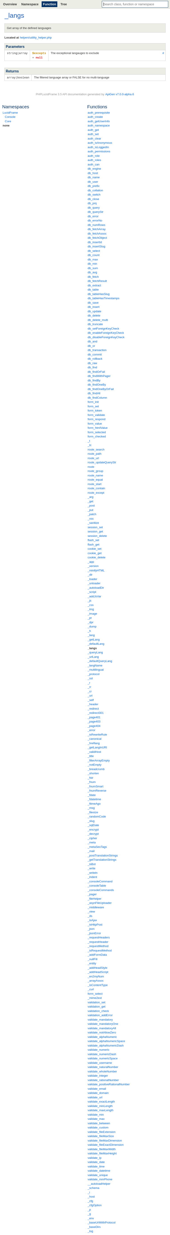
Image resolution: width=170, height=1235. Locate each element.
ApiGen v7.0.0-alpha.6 (119, 93)
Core (8, 120)
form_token (95, 410)
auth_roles (94, 159)
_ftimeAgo (94, 803)
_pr (90, 617)
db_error (93, 215)
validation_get (96, 1006)
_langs (92, 647)
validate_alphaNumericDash (106, 1045)
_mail (91, 850)
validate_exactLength (101, 1101)
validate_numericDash (102, 1053)
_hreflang (94, 742)
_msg (91, 807)
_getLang (94, 639)
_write (91, 867)
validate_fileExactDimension (106, 1144)
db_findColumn (97, 397)
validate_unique (98, 1174)
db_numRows (96, 224)
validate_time (96, 1165)
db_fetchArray (97, 228)
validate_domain (98, 1092)
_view (91, 911)
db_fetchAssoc (97, 233)
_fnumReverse (97, 790)
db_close (93, 198)
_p (89, 1209)
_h (89, 630)
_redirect (93, 708)
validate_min (96, 1114)
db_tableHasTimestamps (103, 297)
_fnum (92, 781)
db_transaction (97, 349)
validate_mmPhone (100, 1178)
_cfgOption (95, 1204)
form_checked (97, 435)
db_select (94, 250)
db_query (94, 207)
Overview (10, 4)
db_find (92, 366)
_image (92, 613)
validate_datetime (99, 1170)
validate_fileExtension (102, 1131)
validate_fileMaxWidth (102, 1148)
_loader (92, 578)
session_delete (97, 535)
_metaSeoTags (97, 846)
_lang (91, 634)
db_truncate (95, 323)
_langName (95, 664)
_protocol (93, 673)
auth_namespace (99, 124)
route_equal (95, 479)
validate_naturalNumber (103, 1066)
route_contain (96, 487)
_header (93, 703)
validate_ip (94, 1157)
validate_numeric (98, 1049)
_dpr (90, 621)
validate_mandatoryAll (102, 1027)
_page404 (94, 725)
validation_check (98, 1010)
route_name (95, 474)
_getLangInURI (97, 746)
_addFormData (97, 954)
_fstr (90, 777)
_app (91, 561)
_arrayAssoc (96, 980)
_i (89, 1191)
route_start (94, 483)
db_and (92, 340)
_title (91, 755)
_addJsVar (94, 595)
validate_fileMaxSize (101, 1135)
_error (91, 729)
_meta (92, 841)
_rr (89, 686)
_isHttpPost (95, 924)
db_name (94, 176)
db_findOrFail (96, 371)
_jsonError (94, 932)
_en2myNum (96, 975)
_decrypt (93, 833)
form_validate (96, 414)
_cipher (92, 837)
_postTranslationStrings (103, 854)
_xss (91, 518)
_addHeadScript (98, 971)
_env (91, 1217)
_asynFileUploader (100, 902)
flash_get (93, 544)
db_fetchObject (97, 237)
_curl (91, 988)
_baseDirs (94, 1226)
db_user (93, 181)
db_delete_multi (98, 319)
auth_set (93, 133)
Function (49, 4)
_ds (90, 915)
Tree (63, 4)
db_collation (95, 189)
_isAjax (92, 919)
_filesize (93, 811)
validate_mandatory (100, 1019)
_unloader (94, 582)
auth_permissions (99, 150)
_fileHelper (94, 898)
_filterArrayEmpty (99, 759)
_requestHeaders (99, 936)
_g (89, 1213)
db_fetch (93, 276)
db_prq (92, 202)
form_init (93, 401)
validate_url (95, 1096)
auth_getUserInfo (99, 120)
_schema (93, 1187)
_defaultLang (96, 643)
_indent (92, 876)
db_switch (94, 194)
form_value (95, 423)
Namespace (30, 4)
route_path (94, 453)
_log (90, 1230)
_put (90, 509)
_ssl (90, 677)
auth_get (93, 129)
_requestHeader (98, 941)
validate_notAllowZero (102, 1031)
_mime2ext (95, 997)
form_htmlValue (98, 427)
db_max (93, 258)
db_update (94, 310)
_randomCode (97, 816)
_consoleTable (97, 885)
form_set (93, 405)
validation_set (96, 1001)
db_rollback (95, 358)
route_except (96, 492)
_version (93, 565)
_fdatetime (94, 798)
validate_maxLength (100, 1109)
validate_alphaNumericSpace (106, 1040)
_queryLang (95, 651)
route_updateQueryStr (102, 461)
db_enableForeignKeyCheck (106, 332)
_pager (92, 893)
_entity (92, 962)
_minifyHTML (96, 569)
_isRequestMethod (100, 949)
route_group (95, 470)
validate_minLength (100, 1105)
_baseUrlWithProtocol (102, 1221)
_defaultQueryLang (100, 660)
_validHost (94, 751)
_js (89, 600)
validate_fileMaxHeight (102, 1152)
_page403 (94, 720)
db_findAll (94, 392)
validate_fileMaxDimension (105, 1140)
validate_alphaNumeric (102, 1036)
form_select (95, 993)
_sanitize (93, 522)
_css (91, 604)
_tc (89, 444)
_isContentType (98, 984)
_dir (90, 574)
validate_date (96, 1161)
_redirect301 (96, 712)
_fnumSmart (95, 785)
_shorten (93, 772)
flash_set (93, 539)
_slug (91, 820)
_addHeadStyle (97, 967)
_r (89, 682)
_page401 (94, 716)
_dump (92, 625)
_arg (90, 496)
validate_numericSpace (103, 1057)
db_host (93, 172)
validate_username (100, 1062)
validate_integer (98, 1075)
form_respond (96, 418)
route (91, 466)
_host (91, 1196)
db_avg (92, 271)
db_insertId (95, 241)
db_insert (93, 306)
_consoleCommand (100, 880)
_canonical (94, 738)
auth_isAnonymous (100, 142)
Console (10, 116)
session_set (95, 526)
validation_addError (100, 1014)
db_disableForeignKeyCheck (106, 336)
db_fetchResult (97, 280)
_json (91, 928)
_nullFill (92, 958)
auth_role (94, 155)
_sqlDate (93, 824)
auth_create (95, 116)
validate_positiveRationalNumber (109, 1083)
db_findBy (94, 379)
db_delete (94, 315)
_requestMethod (98, 945)
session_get (95, 530)
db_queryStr (95, 211)
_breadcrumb (96, 768)
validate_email (97, 1088)
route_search (96, 449)
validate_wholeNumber (102, 1070)
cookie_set (94, 548)
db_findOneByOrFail (101, 388)
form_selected (97, 431)
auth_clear (94, 138)
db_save (93, 302)
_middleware (96, 906)
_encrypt (93, 829)
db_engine (94, 168)
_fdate (92, 794)
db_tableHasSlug (99, 293)
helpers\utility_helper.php (36, 37)
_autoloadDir (96, 587)
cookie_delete (96, 556)
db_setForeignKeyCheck (103, 328)
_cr (90, 690)
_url (90, 695)
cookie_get (95, 552)
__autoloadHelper (99, 1183)
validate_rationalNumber (103, 1079)
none (6, 124)
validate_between (99, 1122)
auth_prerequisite (99, 112)
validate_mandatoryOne (103, 1023)
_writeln (93, 872)
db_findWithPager (99, 375)
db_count (94, 254)
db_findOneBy (97, 384)
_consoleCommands (101, 889)
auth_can (94, 163)
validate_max (96, 1118)
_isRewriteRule (97, 734)
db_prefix (93, 185)
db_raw (92, 362)
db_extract (94, 284)
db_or (91, 345)
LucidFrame (10, 112)
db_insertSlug (96, 245)
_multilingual (96, 669)
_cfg (90, 1200)
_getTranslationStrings (102, 859)
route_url (93, 457)
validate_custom (98, 1126)
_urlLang (93, 656)
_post (91, 505)
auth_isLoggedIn (98, 146)
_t (89, 440)
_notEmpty (94, 764)
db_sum (93, 267)
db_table (93, 289)
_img (91, 608)
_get (90, 500)
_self (91, 699)
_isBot (92, 863)
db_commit (95, 353)
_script (92, 591)
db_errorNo (95, 219)
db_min (92, 263)
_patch (92, 513)
